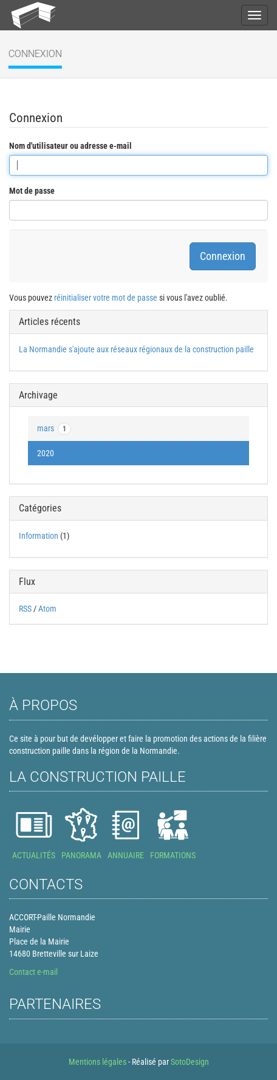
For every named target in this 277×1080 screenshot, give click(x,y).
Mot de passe (32, 191)
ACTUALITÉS (33, 855)
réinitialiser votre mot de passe (105, 297)
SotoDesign (190, 1062)
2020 (45, 453)
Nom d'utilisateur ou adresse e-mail (70, 146)
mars (54, 429)
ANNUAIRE (126, 855)
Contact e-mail (33, 972)
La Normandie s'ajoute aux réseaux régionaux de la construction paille (136, 349)
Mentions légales (97, 1062)
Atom (47, 608)
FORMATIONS (173, 855)
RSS (25, 608)
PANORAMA (81, 855)
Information (38, 536)
